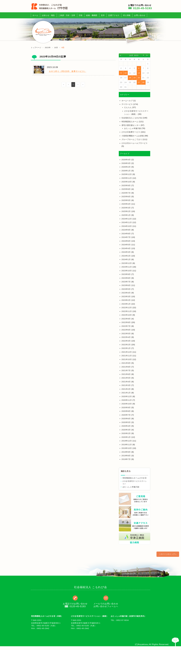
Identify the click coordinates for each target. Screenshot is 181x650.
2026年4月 (126, 160)
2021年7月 (126, 370)
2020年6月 (126, 419)
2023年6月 (126, 285)
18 (130, 78)
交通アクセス (113, 15)
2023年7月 (126, 282)
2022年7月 (126, 326)
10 (125, 73)
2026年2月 (126, 167)
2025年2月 (126, 211)
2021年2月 (126, 389)
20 (139, 78)
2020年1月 (126, 437)
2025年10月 (127, 182)
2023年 (48, 47)
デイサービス (127, 104)
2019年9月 (126, 452)
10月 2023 (133, 55)
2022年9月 (126, 319)
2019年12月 (127, 441)
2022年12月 (127, 308)
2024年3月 (126, 252)
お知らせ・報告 (48, 15)
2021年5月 (126, 378)
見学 (103, 15)
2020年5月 (126, 422)
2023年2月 (126, 300)
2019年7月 (126, 459)
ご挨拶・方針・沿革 (66, 15)
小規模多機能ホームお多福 (133, 136)
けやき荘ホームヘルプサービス (135, 143)
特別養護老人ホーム (130, 122)
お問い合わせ (139, 15)
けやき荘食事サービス (131, 132)
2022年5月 (126, 334)
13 (139, 73)
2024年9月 (126, 230)
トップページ (36, 47)
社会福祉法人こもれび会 (132, 118)
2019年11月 (127, 445)
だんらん (128, 107)
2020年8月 (126, 411)
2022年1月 (126, 348)
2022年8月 (126, 322)
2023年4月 (126, 293)
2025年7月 (126, 193)
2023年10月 (127, 271)
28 (143, 82)
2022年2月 (126, 345)
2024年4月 (126, 248)
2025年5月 (126, 200)
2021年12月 (127, 352)
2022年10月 (127, 315)
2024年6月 (126, 241)
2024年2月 (126, 256)
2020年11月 (127, 400)
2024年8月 (126, 234)
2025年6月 (126, 197)
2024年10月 (127, 226)
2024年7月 (126, 237)
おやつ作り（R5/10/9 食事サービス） (67, 71)
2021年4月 (126, 382)
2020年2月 (126, 433)
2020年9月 (126, 408)
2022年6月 (126, 330)
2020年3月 (126, 430)
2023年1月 (126, 304)
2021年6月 (126, 374)
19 (134, 78)
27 (139, 82)
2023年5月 (126, 289)
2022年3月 (126, 341)
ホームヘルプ (127, 101)
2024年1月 (126, 259)
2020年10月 (127, 404)
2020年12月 (127, 396)
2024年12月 (127, 219)
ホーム (35, 15)
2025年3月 (126, 208)
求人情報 (126, 15)
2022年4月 (126, 337)
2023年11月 (127, 267)
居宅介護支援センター (131, 125)
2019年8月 (126, 456)
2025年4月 (126, 204)
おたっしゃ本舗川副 (132, 128)
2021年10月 (127, 359)
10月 (56, 47)
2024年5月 (126, 245)
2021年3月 (126, 385)
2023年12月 (127, 263)
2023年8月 (126, 278)
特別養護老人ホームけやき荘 (135, 478)
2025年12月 (127, 174)
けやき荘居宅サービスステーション (134, 482)
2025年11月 (127, 178)
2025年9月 (126, 185)
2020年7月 (126, 415)
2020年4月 (126, 426)
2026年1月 (126, 171)
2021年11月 (127, 356)
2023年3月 (126, 296)
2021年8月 (126, 367)
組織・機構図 (91, 15)
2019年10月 (127, 448)
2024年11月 (127, 222)
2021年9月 (126, 363)
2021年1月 (126, 393)
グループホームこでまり (132, 139)
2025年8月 (126, 189)
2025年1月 (126, 215)
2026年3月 (126, 163)
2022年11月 (127, 311)
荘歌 (81, 15)
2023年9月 (126, 274)
